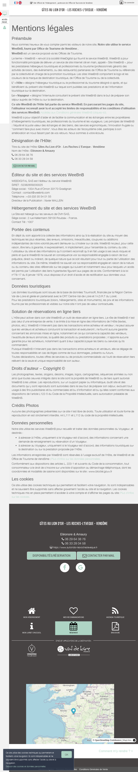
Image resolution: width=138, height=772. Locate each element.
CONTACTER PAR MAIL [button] (24, 166)
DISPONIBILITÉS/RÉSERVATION (51, 555)
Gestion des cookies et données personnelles (25, 766)
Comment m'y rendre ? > (116, 751)
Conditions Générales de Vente (93, 769)
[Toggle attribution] (134, 740)
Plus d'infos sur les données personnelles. (76, 458)
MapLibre (127, 740)
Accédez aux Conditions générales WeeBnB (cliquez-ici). (74, 112)
